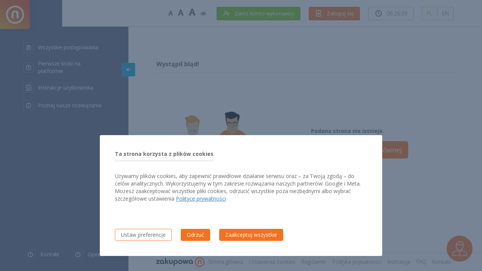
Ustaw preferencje (143, 234)
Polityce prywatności (201, 198)
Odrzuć (195, 234)
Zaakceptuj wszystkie (251, 234)
